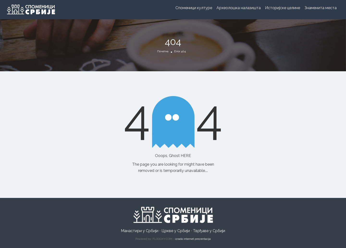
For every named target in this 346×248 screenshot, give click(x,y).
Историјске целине (282, 8)
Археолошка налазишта (238, 8)
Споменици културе (193, 8)
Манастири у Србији (139, 230)
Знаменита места (320, 8)
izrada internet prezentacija (193, 239)
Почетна (162, 51)
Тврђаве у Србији (209, 230)
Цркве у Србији (175, 230)
